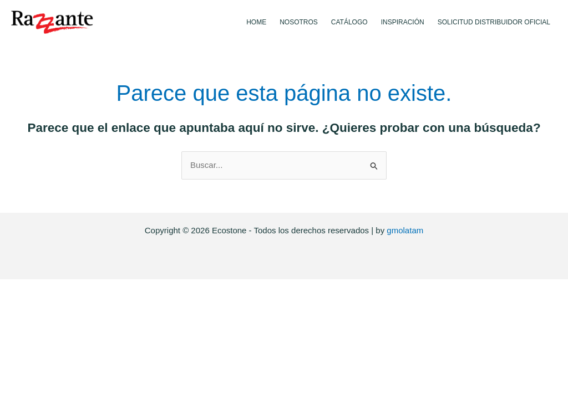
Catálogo (349, 22)
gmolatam (405, 230)
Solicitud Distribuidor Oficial (494, 22)
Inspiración (402, 22)
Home (256, 22)
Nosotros (299, 22)
